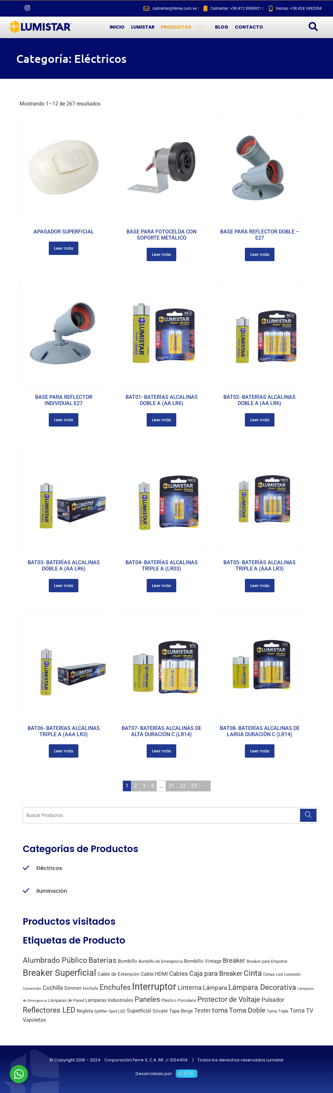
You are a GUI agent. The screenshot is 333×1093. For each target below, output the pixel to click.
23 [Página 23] (194, 786)
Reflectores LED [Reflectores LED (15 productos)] (49, 1010)
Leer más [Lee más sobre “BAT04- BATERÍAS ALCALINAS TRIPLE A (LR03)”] (161, 585)
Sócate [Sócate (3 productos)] (160, 1011)
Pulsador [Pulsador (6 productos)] (272, 999)
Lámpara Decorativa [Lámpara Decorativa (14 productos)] (262, 987)
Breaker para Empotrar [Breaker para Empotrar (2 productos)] (266, 961)
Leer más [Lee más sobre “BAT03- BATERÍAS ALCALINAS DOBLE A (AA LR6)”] (63, 585)
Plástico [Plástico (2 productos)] (168, 1000)
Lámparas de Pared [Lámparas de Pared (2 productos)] (66, 1000)
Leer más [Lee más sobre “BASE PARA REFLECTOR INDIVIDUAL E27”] (63, 420)
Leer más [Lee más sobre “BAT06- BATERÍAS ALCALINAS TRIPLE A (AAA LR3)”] (63, 751)
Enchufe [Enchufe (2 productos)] (90, 988)
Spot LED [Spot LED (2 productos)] (117, 1011)
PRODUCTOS (183, 27)
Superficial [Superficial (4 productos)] (139, 1011)
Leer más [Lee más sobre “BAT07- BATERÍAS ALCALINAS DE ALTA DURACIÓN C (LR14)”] (161, 751)
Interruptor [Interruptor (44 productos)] (154, 986)
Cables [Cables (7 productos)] (178, 973)
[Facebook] (16, 8)
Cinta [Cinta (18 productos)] (253, 973)
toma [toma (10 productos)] (220, 1010)
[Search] (308, 815)
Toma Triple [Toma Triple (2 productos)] (277, 1011)
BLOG (221, 27)
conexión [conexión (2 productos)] (292, 974)
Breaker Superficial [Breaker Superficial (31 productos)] (59, 973)
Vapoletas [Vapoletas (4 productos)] (34, 1020)
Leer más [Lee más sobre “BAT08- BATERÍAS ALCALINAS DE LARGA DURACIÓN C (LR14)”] (259, 751)
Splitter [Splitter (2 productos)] (100, 1011)
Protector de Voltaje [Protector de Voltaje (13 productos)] (228, 999)
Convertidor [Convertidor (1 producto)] (32, 989)
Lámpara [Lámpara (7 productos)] (215, 987)
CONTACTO (249, 27)
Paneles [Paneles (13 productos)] (147, 999)
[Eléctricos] (26, 868)
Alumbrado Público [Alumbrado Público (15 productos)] (55, 960)
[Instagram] (27, 8)
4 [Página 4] (152, 786)
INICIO (117, 27)
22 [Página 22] (183, 786)
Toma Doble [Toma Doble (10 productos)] (247, 1010)
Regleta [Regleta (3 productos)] (85, 1011)
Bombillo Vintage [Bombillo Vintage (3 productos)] (202, 961)
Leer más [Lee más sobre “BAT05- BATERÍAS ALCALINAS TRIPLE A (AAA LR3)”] (259, 585)
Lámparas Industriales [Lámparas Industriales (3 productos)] (109, 1000)
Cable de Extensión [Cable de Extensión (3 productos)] (118, 974)
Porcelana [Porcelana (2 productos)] (187, 1000)
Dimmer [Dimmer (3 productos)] (73, 988)
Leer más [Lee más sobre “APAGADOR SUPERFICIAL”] (63, 248)
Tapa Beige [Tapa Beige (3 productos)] (181, 1011)
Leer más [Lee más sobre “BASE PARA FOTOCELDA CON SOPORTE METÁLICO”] (161, 254)
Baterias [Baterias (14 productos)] (102, 960)
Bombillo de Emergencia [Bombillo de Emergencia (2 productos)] (161, 961)
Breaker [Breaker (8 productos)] (234, 960)
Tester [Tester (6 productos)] (202, 1010)
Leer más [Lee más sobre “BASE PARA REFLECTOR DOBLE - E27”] (259, 254)
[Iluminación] (26, 891)
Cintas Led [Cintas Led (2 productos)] (273, 974)
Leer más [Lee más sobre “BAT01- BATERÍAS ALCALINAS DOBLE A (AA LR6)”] (161, 420)
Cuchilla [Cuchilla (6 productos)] (53, 987)
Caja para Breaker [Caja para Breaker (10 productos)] (215, 973)
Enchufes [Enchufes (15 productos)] (115, 987)
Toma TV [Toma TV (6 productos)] (301, 1010)
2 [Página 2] (135, 786)
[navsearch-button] (313, 27)
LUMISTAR (142, 27)
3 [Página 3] (143, 786)
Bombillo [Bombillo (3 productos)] (127, 961)
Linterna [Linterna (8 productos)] (190, 987)
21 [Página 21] (171, 786)
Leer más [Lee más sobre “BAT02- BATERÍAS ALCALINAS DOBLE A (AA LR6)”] (259, 420)
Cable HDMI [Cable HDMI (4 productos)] (154, 974)
